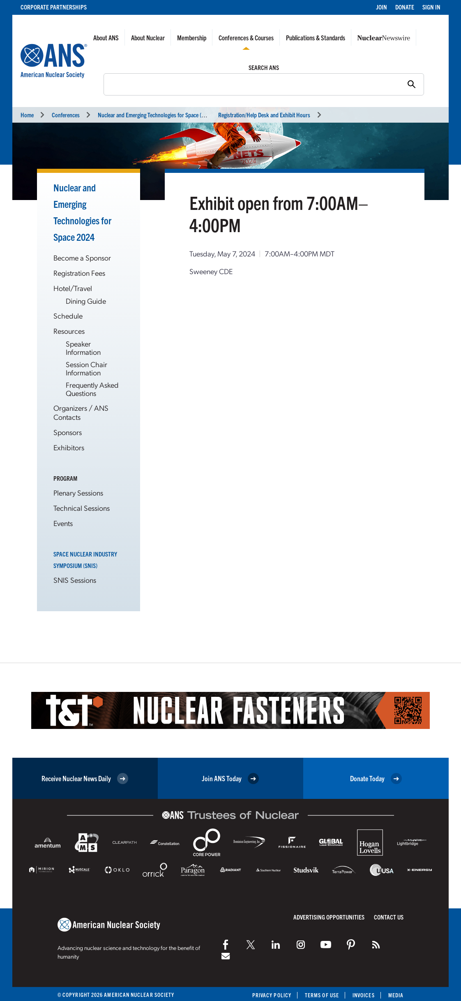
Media (395, 995)
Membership (191, 37)
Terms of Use (322, 995)
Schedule (68, 315)
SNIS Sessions (74, 579)
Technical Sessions (81, 507)
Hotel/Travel (72, 288)
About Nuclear (148, 37)
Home (27, 115)
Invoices (364, 995)
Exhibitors (68, 447)
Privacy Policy (271, 995)
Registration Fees (79, 272)
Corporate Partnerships (54, 7)
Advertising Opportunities (328, 917)
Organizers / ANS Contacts (80, 412)
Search (99, 83)
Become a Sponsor (82, 257)
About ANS (106, 37)
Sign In (431, 7)
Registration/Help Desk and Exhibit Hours (264, 115)
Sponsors (67, 432)
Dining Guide (86, 300)
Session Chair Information (86, 368)
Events (63, 523)
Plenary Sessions (78, 492)
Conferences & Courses (246, 37)
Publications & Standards (315, 37)
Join (381, 7)
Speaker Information (83, 347)
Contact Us (388, 917)
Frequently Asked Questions (92, 389)
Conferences (66, 115)
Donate (404, 7)
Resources (69, 330)
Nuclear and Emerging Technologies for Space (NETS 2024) (163, 115)
